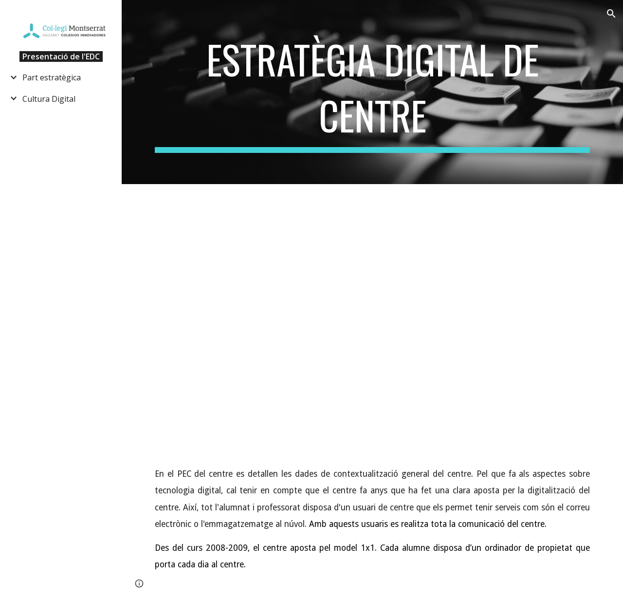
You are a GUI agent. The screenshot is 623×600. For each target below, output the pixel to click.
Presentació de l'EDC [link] (61, 56)
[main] (372, 92)
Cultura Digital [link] (48, 99)
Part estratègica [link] (51, 77)
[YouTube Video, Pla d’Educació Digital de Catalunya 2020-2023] (372, 327)
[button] (611, 13)
